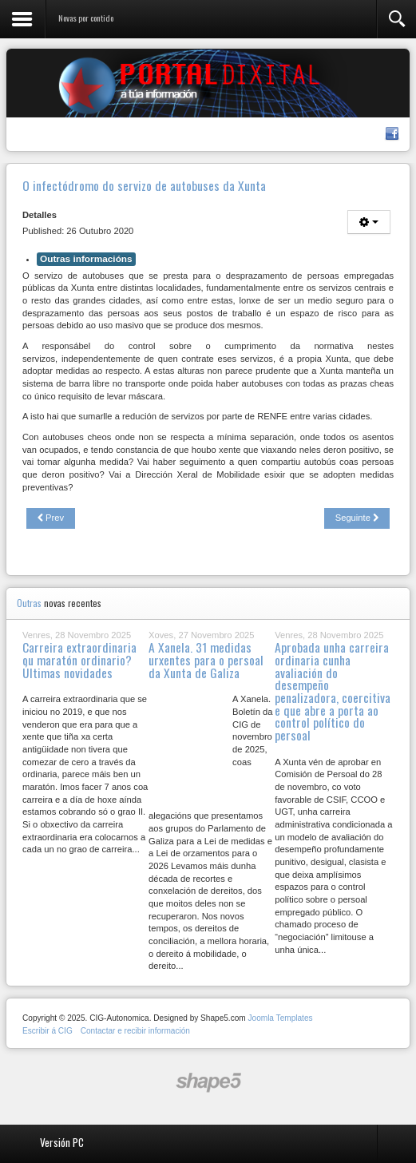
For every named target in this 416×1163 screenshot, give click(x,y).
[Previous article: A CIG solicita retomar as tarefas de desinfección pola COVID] (50, 518)
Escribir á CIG (47, 1030)
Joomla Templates (280, 1018)
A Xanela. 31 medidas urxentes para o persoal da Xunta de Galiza (206, 659)
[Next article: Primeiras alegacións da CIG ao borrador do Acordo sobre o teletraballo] (357, 518)
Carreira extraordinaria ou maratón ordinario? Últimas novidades (79, 659)
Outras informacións (86, 258)
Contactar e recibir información (135, 1030)
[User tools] (368, 222)
